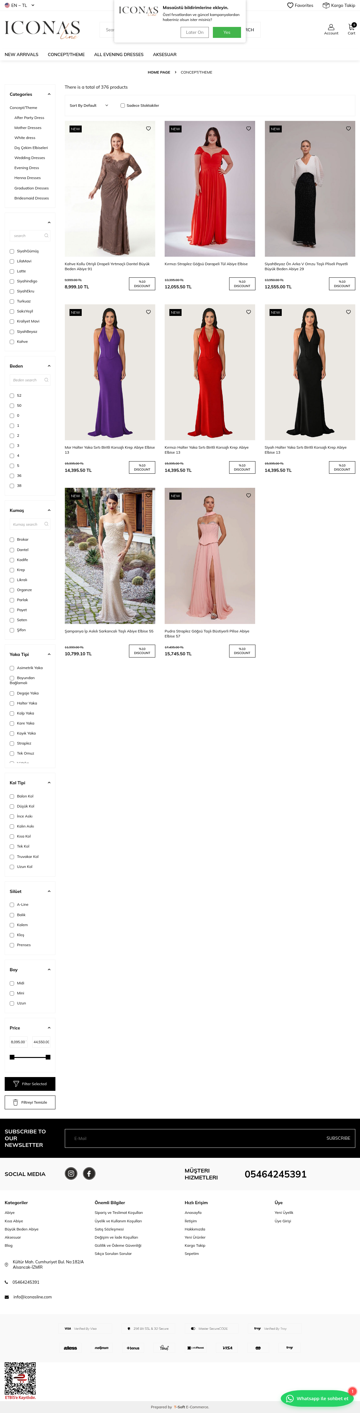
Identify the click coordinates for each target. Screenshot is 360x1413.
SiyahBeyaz (23, 331)
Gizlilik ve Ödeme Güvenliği (118, 1245)
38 (16, 485)
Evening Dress (26, 167)
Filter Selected (30, 1084)
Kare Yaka (22, 723)
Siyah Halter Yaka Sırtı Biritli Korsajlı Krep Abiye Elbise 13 (306, 450)
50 (16, 405)
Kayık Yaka (23, 733)
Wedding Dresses (29, 157)
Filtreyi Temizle (30, 1102)
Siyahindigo (23, 281)
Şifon (18, 629)
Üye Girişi (283, 1221)
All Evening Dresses (119, 54)
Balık (17, 914)
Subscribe (338, 1138)
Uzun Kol (21, 866)
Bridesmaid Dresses (31, 198)
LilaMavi (20, 261)
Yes (227, 32)
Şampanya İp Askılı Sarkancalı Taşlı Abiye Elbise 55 (109, 631)
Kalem (19, 924)
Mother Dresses (28, 127)
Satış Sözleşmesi (109, 1229)
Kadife (19, 559)
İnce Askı (21, 816)
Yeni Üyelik (284, 1212)
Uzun (18, 1003)
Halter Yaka (23, 703)
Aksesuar (165, 54)
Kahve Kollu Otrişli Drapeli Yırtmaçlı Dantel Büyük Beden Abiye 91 (107, 266)
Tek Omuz (22, 753)
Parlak (19, 599)
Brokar (19, 539)
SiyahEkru (22, 291)
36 (16, 475)
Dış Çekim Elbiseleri (31, 147)
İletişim (191, 1221)
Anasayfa (193, 1212)
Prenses (20, 944)
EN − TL (19, 5)
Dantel (19, 549)
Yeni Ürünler (195, 1237)
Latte (18, 271)
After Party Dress (29, 117)
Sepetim (192, 1253)
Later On (194, 32)
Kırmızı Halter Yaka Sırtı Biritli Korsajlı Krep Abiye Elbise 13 (207, 450)
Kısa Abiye (14, 1221)
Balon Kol (21, 796)
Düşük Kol (22, 806)
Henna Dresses (27, 177)
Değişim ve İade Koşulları (116, 1237)
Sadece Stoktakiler (140, 105)
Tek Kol (19, 846)
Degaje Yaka (24, 693)
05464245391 (276, 1174)
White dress (24, 137)
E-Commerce (197, 1407)
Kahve (19, 341)
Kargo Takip (339, 5)
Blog (9, 1245)
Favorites (300, 5)
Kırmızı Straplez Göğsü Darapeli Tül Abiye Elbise (206, 263)
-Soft (180, 1407)
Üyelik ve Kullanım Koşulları (118, 1221)
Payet (18, 609)
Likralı (18, 579)
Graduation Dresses (31, 188)
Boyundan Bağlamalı (22, 680)
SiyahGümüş (24, 251)
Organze (21, 589)
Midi (17, 983)
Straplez (20, 743)
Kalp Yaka (22, 713)
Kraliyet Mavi (24, 321)
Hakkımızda (195, 1229)
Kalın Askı (22, 826)
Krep (17, 569)
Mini (17, 993)
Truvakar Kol (24, 856)
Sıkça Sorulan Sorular (113, 1253)
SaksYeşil (21, 311)
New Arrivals (22, 54)
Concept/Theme (66, 54)
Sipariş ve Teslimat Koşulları (119, 1212)
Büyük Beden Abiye (22, 1229)
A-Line (19, 904)
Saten (18, 619)
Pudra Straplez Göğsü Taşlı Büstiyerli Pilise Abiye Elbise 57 (207, 633)
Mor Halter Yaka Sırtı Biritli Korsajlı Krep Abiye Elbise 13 (110, 450)
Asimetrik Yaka (26, 667)
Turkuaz (20, 301)
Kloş (17, 934)
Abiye (10, 1212)
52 (16, 395)
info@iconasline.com (32, 1296)
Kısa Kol (20, 836)
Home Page (159, 72)
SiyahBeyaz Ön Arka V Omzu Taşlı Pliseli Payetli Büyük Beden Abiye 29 (306, 266)
